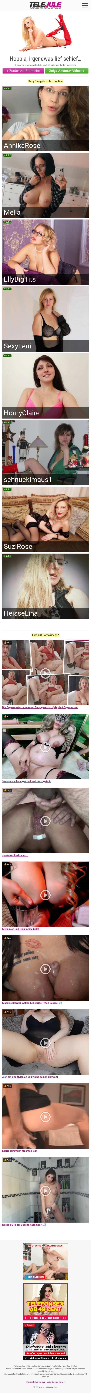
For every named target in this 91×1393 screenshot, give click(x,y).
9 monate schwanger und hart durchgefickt (26, 781)
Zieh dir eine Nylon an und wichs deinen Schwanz (30, 1076)
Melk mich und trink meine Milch (20, 928)
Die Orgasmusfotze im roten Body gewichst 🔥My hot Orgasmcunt (40, 707)
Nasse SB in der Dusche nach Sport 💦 (24, 1224)
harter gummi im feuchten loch (19, 1150)
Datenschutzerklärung (35, 1382)
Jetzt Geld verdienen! (55, 1382)
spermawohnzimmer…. (15, 855)
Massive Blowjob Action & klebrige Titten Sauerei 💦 (32, 1002)
